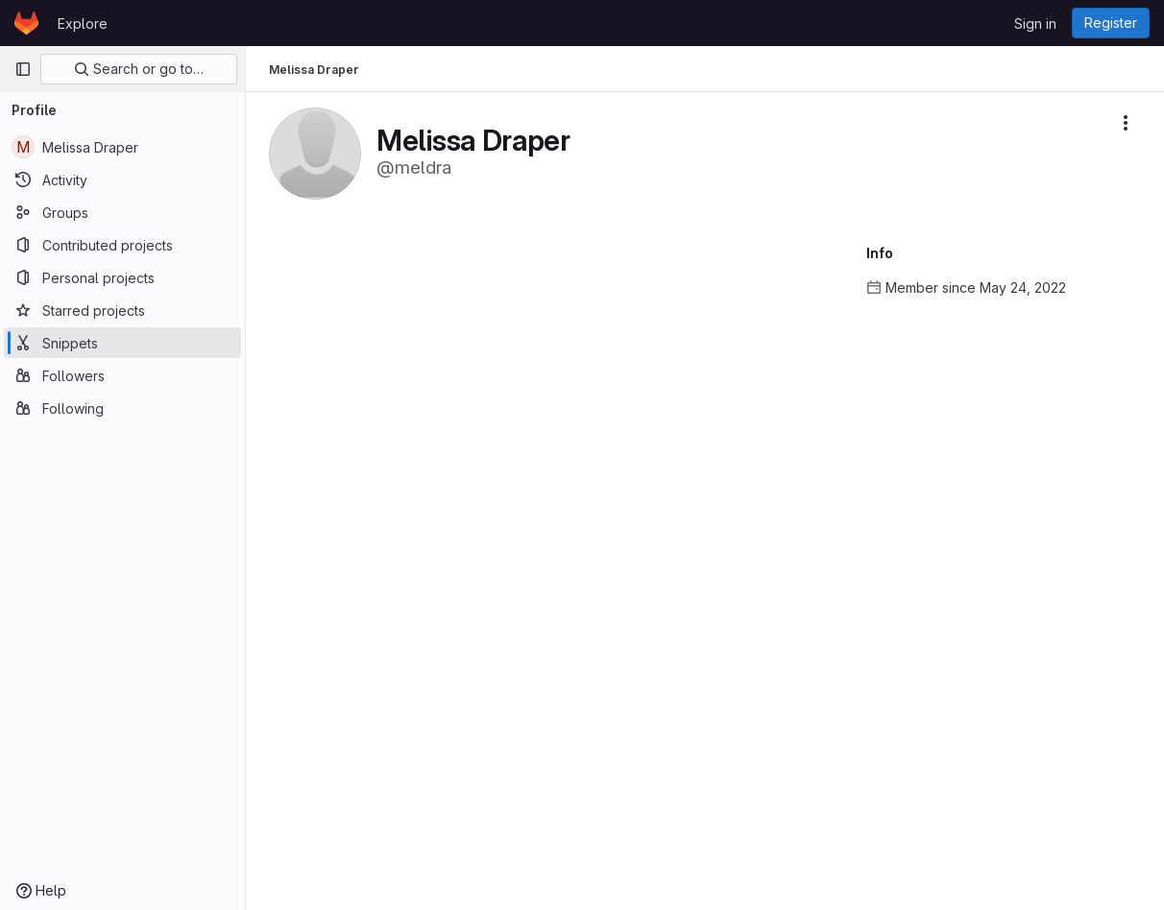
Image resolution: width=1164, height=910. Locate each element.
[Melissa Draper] (122, 147)
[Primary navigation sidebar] (23, 69)
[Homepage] (26, 23)
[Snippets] (122, 342)
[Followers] (122, 375)
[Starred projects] (122, 310)
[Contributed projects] (122, 244)
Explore (83, 23)
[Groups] (122, 212)
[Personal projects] (122, 277)
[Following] (122, 408)
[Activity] (122, 179)
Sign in (1035, 23)
